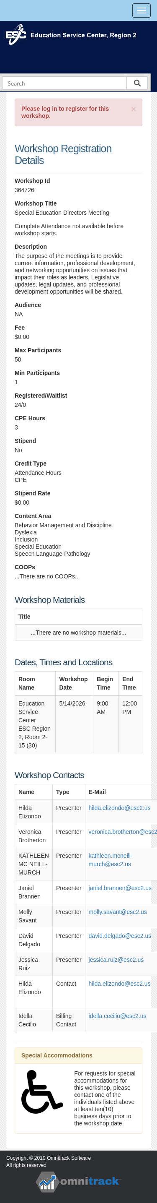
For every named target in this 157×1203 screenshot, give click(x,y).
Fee (20, 327)
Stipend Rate (33, 493)
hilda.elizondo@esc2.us (120, 808)
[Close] (133, 108)
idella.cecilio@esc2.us (118, 1016)
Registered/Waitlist (41, 395)
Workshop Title (36, 203)
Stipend (25, 440)
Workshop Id (32, 180)
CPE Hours (30, 418)
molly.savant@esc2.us (118, 912)
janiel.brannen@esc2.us (120, 888)
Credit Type (30, 463)
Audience (28, 305)
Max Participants (38, 350)
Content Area (33, 516)
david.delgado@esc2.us (120, 935)
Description (31, 246)
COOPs (25, 567)
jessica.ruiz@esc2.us (116, 959)
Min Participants (37, 373)
